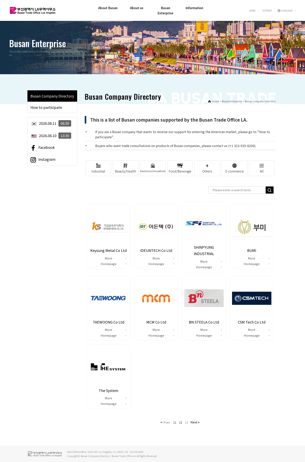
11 (174, 422)
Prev (166, 422)
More (108, 258)
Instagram (42, 160)
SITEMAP (267, 10)
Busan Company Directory (52, 95)
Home (213, 101)
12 (180, 422)
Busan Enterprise (165, 10)
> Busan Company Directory (259, 101)
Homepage (109, 264)
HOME (252, 10)
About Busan (108, 7)
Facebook (42, 148)
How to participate (46, 107)
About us (136, 7)
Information (194, 7)
